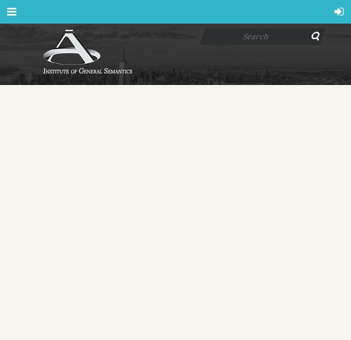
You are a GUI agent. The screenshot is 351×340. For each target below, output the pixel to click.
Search (317, 36)
